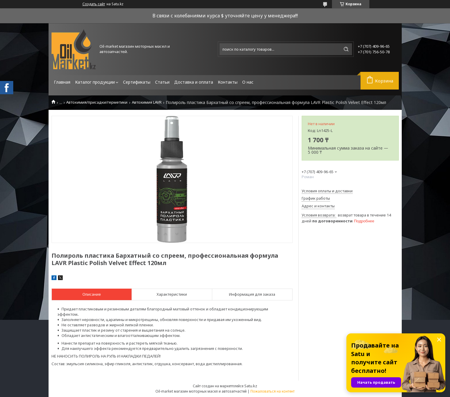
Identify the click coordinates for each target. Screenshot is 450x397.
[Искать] (346, 49)
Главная (62, 82)
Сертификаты (136, 82)
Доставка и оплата (193, 82)
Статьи (162, 82)
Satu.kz (250, 385)
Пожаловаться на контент (272, 391)
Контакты (228, 82)
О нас (247, 82)
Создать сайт (93, 4)
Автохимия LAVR (147, 102)
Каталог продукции (95, 82)
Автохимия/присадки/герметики (96, 102)
